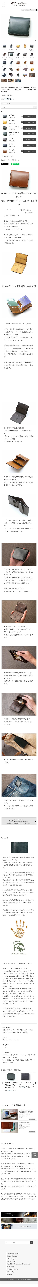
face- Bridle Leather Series (29, 10)
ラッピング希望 (6, 103)
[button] (2, 1083)
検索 (31, 1242)
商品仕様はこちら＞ (7, 156)
